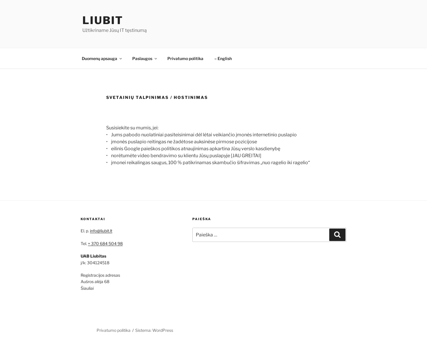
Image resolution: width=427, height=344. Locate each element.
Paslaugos (145, 58)
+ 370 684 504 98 (105, 243)
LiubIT (102, 20)
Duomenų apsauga (102, 58)
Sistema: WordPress (154, 330)
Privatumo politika (185, 58)
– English (223, 58)
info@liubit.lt (101, 230)
